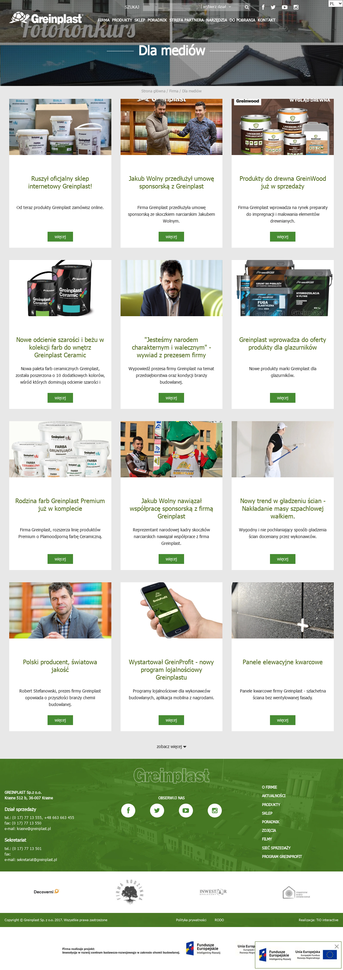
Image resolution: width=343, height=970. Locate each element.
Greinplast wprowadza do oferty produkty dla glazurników (282, 343)
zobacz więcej (171, 746)
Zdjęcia (269, 830)
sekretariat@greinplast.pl (37, 859)
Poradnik (157, 19)
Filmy (267, 839)
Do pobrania (242, 19)
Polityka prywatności (191, 920)
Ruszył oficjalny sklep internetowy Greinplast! (60, 182)
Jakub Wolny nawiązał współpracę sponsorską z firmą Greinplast (171, 508)
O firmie (269, 787)
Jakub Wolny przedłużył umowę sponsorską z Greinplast (171, 182)
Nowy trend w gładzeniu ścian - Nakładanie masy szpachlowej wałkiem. (283, 508)
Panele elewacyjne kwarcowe (283, 661)
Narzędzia (216, 19)
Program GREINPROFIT (282, 856)
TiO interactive (327, 920)
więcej (60, 236)
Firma (104, 19)
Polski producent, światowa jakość (60, 665)
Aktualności (273, 796)
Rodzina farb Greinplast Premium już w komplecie (60, 504)
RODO (219, 920)
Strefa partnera (186, 19)
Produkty (122, 19)
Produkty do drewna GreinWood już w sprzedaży (283, 182)
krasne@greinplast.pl (34, 828)
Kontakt (267, 19)
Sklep (139, 19)
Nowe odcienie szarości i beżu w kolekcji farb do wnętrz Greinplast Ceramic (60, 347)
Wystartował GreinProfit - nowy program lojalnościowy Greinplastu (171, 669)
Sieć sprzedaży (276, 847)
